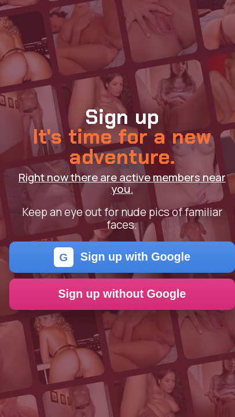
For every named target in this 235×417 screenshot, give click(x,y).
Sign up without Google (122, 293)
